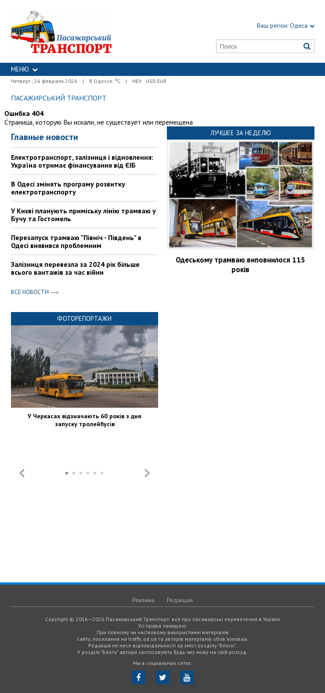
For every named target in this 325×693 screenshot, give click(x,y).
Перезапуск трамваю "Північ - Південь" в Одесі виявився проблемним (76, 241)
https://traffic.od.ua (79, 31)
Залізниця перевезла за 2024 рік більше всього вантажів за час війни (75, 268)
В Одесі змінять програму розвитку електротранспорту (68, 188)
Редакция (180, 600)
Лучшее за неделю (240, 133)
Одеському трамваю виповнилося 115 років (240, 264)
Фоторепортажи (84, 318)
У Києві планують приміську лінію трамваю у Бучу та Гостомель (83, 214)
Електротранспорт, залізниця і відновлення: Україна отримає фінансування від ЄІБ (82, 161)
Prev (22, 473)
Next (147, 473)
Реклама (143, 600)
